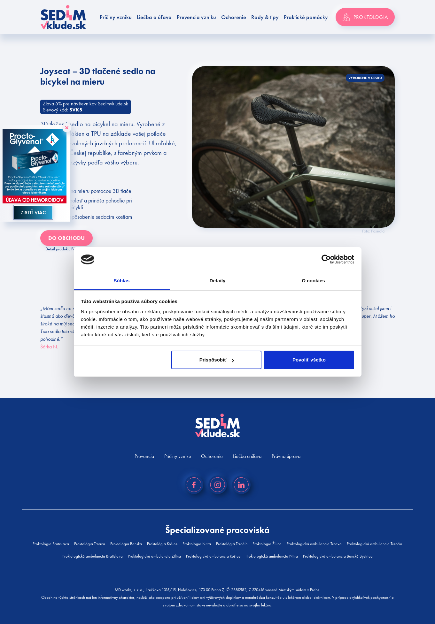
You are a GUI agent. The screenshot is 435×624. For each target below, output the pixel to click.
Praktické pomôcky (306, 17)
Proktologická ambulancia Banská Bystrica (338, 556)
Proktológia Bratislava (51, 543)
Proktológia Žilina (267, 543)
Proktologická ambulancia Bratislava (92, 556)
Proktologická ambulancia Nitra (271, 556)
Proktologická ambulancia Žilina (154, 556)
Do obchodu (66, 237)
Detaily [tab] (218, 280)
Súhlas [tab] (122, 280)
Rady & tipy (265, 17)
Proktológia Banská (126, 543)
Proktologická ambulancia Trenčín (374, 543)
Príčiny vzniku (116, 17)
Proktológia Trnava (89, 543)
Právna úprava (286, 456)
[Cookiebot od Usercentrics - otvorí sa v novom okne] (326, 259)
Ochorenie (233, 17)
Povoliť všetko (309, 359)
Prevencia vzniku (196, 17)
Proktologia (365, 17)
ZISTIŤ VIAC (33, 212)
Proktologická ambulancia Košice (213, 556)
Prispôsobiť (216, 359)
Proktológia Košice (162, 543)
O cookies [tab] (313, 280)
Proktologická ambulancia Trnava (314, 543)
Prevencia (144, 456)
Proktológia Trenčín (231, 543)
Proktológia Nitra (197, 543)
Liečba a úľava (154, 17)
